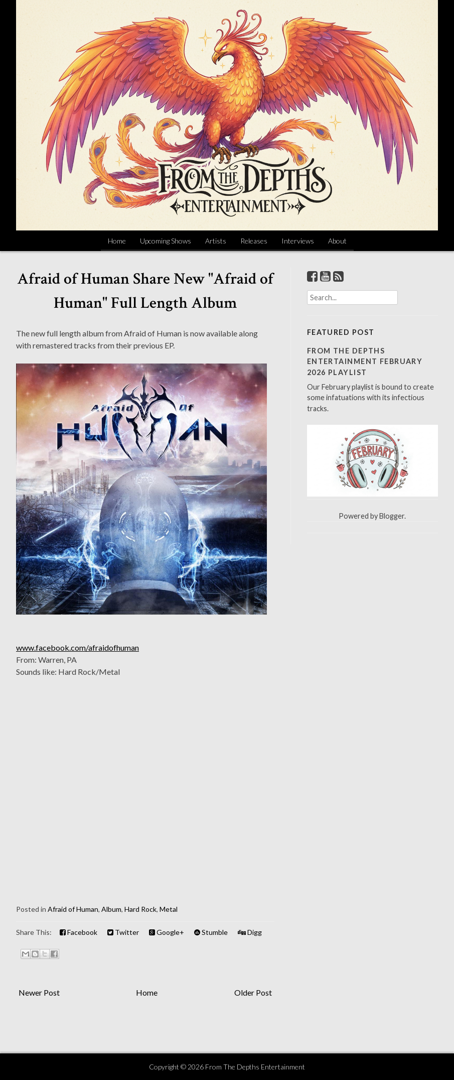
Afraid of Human (73, 909)
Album (111, 909)
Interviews (297, 240)
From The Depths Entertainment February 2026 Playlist (365, 361)
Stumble (211, 932)
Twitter (123, 932)
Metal (169, 909)
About (337, 240)
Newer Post (39, 992)
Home (117, 240)
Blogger (391, 516)
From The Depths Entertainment (255, 1066)
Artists (215, 240)
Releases (253, 240)
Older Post (253, 992)
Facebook (78, 932)
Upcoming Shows (165, 240)
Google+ (166, 932)
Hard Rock (140, 909)
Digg (250, 932)
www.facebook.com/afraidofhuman (77, 647)
